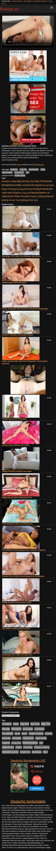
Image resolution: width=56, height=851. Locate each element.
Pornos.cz (9, 9)
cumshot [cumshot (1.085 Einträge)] (26, 185)
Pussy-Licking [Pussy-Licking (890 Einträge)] (37, 196)
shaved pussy (7, 172)
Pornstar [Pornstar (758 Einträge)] (24, 196)
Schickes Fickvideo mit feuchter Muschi (17, 335)
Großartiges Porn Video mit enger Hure (17, 655)
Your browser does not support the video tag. (28, 31)
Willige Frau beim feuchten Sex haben (17, 471)
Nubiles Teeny (20, 175)
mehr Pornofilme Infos (10, 160)
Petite (43, 169)
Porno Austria (17, 1)
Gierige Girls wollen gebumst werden (16, 707)
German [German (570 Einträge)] (28, 189)
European (14, 169)
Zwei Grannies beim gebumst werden (16, 230)
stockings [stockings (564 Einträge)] (24, 200)
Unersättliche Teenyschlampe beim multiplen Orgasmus (24, 550)
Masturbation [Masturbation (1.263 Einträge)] (38, 192)
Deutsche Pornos (40, 1)
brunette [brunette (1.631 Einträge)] (16, 185)
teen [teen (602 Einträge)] (31, 200)
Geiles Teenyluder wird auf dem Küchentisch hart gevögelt (25, 309)
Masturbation (33, 169)
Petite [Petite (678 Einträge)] (17, 196)
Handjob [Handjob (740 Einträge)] (37, 189)
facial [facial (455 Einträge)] (45, 185)
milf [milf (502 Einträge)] (48, 193)
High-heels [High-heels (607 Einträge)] (7, 192)
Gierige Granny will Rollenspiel (14, 419)
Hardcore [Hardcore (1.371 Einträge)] (47, 188)
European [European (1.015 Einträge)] (37, 185)
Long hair (23, 169)
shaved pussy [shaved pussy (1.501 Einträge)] (10, 751)
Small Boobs (19, 172)
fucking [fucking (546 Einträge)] (19, 189)
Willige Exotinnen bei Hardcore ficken (16, 602)
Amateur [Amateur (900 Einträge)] (6, 181)
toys (27, 172)
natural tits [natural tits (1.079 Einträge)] (7, 196)
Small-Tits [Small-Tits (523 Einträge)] (14, 200)
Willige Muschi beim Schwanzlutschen (17, 497)
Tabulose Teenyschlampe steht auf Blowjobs (19, 681)
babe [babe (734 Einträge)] (14, 181)
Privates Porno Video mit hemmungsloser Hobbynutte (23, 576)
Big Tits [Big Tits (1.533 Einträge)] (39, 181)
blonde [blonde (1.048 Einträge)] (48, 181)
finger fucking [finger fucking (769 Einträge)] (9, 189)
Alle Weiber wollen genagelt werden (16, 629)
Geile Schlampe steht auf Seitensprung (17, 524)
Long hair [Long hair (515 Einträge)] (25, 193)
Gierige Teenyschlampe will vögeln (15, 445)
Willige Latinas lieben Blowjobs (14, 282)
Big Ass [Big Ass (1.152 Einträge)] (21, 181)
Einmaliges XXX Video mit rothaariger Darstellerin (21, 256)
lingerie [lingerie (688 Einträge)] (17, 192)
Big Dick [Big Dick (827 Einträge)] (30, 181)
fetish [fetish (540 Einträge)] (51, 185)
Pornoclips (28, 1)
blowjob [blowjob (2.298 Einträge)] (6, 185)
